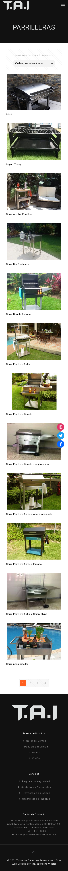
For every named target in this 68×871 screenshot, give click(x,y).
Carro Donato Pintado (18, 314)
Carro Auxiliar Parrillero (19, 214)
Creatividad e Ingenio (36, 798)
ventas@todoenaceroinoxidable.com (36, 834)
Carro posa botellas (17, 663)
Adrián (9, 114)
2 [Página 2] (30, 682)
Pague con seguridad (36, 781)
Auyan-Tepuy (13, 164)
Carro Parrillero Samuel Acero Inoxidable (29, 513)
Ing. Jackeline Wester (44, 863)
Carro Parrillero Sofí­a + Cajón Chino (26, 613)
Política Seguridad (36, 746)
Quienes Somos (36, 740)
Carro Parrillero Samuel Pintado (24, 563)
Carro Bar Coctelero (17, 264)
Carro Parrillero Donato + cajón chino (27, 464)
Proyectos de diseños (36, 792)
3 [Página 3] (37, 682)
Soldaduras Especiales (36, 787)
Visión (36, 758)
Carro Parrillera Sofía (18, 364)
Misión (36, 752)
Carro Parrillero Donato (19, 414)
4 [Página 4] (45, 682)
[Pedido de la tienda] (34, 63)
